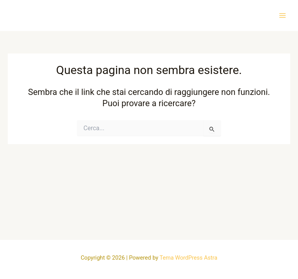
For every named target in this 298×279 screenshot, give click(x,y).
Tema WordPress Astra (188, 257)
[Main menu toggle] (282, 15)
